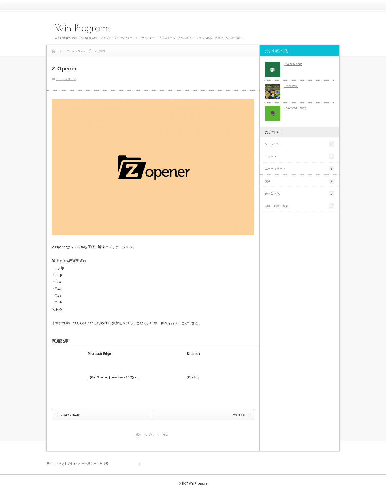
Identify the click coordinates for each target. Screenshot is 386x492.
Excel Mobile (293, 64)
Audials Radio (70, 414)
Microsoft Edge (99, 354)
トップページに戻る (155, 434)
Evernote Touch (295, 108)
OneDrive (291, 86)
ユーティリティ (66, 79)
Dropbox (193, 354)
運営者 (103, 463)
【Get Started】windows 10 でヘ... (113, 377)
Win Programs (83, 27)
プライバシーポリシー (81, 463)
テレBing (193, 377)
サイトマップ (55, 463)
